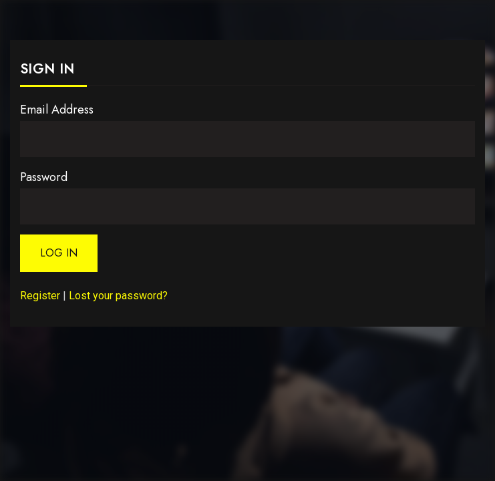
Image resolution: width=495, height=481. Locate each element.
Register (40, 295)
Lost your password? (118, 295)
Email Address (57, 109)
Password (43, 177)
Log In (58, 253)
